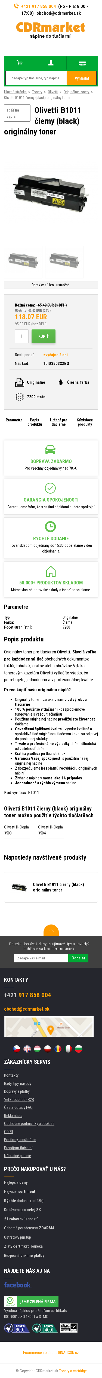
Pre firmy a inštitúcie (20, 1139)
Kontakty (11, 1075)
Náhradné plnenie (17, 1155)
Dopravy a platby (17, 1091)
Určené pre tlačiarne (58, 422)
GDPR (8, 1131)
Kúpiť (43, 336)
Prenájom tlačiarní (18, 1147)
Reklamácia (13, 1115)
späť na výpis (13, 113)
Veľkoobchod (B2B (19, 1099)
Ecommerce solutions (40, 1352)
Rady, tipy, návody (17, 1083)
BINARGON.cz (68, 1352)
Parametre (14, 420)
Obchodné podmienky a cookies (29, 1123)
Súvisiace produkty (85, 422)
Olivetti (53, 92)
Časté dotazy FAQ (18, 1107)
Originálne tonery (76, 92)
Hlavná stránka (15, 92)
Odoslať (78, 958)
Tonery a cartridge (73, 1370)
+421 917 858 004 (35, 6)
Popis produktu (34, 422)
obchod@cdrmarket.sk (58, 13)
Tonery (37, 92)
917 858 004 (27, 995)
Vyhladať (82, 78)
